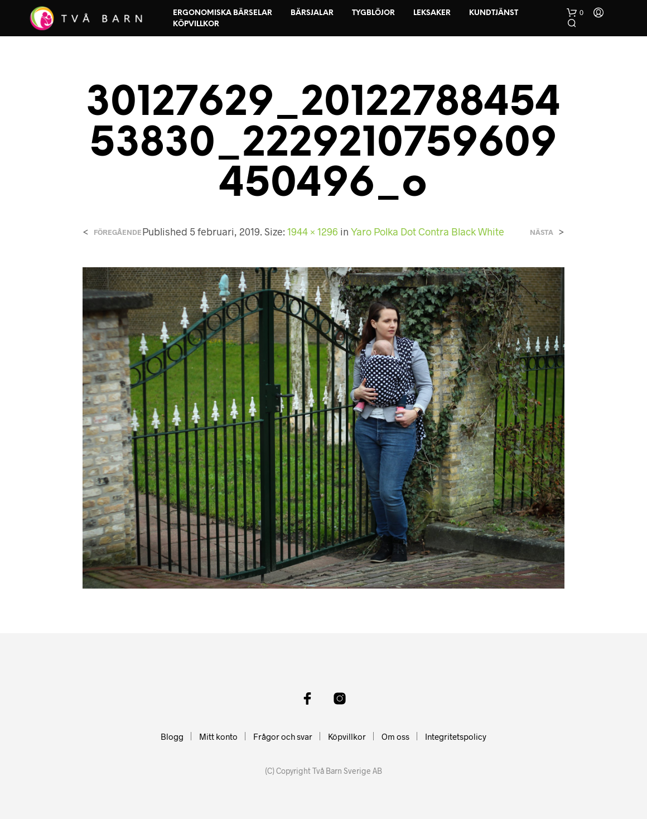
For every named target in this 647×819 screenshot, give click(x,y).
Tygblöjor (373, 13)
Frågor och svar (282, 736)
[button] (575, 12)
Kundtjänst (493, 13)
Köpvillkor (196, 24)
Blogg (172, 736)
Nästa (541, 232)
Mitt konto (218, 736)
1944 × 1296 (312, 231)
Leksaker (432, 13)
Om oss (395, 736)
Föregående (118, 232)
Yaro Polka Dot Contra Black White (427, 231)
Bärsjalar (312, 13)
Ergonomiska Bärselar (222, 13)
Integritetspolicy (455, 736)
